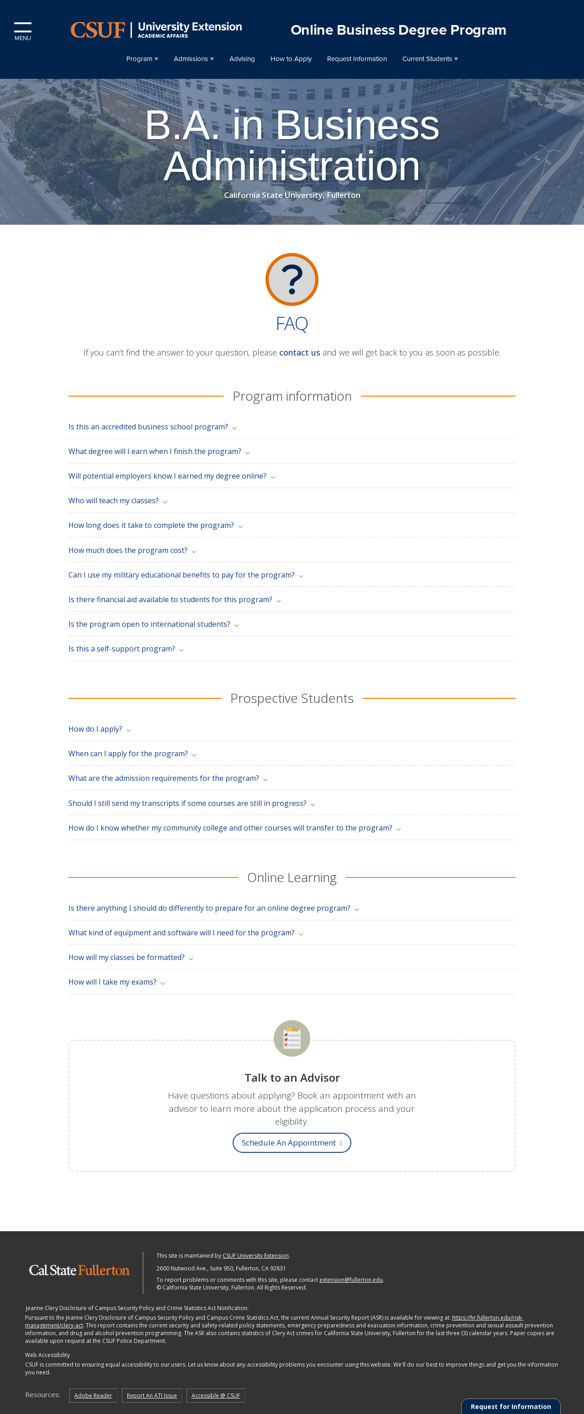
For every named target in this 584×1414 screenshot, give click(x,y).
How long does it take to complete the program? (156, 525)
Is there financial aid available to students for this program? (175, 599)
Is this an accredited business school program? (153, 427)
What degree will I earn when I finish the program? (159, 451)
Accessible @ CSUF (216, 1395)
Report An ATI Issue (152, 1395)
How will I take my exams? (117, 982)
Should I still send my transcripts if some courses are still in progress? (192, 803)
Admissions (191, 59)
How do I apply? (100, 729)
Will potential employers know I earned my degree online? (172, 476)
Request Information (357, 59)
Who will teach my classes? (118, 500)
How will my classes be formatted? (131, 957)
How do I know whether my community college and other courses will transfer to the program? (235, 828)
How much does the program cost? (133, 550)
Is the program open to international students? (154, 624)
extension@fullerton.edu (351, 1280)
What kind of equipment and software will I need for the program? (186, 933)
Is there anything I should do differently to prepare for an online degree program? (214, 908)
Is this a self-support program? (126, 649)
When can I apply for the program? (133, 753)
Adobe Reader (93, 1395)
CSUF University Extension (256, 1255)
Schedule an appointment (292, 1142)
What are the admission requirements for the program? (168, 778)
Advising (242, 59)
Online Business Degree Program (398, 30)
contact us (299, 352)
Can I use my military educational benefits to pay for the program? (186, 575)
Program (139, 59)
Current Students (427, 59)
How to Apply (291, 59)
